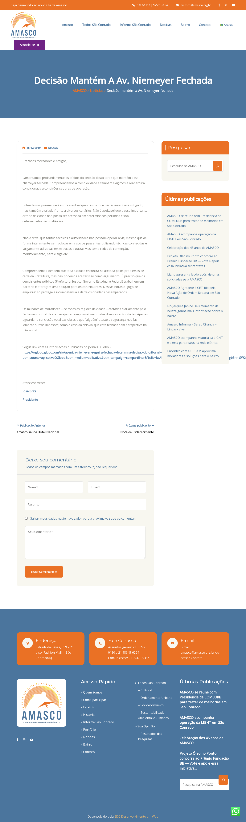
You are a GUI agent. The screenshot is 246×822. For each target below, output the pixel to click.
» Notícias (88, 737)
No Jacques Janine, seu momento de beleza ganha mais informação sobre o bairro (195, 311)
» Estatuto (88, 707)
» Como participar (93, 700)
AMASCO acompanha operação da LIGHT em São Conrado (191, 236)
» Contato (88, 752)
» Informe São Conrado (97, 722)
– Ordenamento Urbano (155, 698)
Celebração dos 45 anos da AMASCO (193, 248)
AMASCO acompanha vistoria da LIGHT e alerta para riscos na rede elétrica (195, 340)
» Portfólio (88, 729)
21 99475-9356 (139, 658)
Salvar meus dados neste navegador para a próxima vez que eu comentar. (83, 518)
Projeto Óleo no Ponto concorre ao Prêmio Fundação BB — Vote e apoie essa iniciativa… (204, 761)
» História (88, 715)
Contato (205, 25)
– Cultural (145, 690)
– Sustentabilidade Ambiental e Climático (153, 715)
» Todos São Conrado (150, 683)
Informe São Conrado (135, 25)
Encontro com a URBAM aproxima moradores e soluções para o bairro (193, 353)
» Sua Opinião (145, 726)
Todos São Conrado (96, 25)
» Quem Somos (91, 692)
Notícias (165, 25)
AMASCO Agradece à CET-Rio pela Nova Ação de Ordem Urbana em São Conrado (193, 293)
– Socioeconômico (151, 705)
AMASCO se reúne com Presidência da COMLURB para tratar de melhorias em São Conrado (195, 221)
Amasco (67, 25)
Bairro (185, 25)
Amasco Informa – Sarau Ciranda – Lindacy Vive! (192, 326)
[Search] (217, 166)
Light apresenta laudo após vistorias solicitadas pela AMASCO (193, 276)
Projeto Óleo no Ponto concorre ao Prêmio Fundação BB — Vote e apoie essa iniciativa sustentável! (193, 261)
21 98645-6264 (128, 652)
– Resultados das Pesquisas (150, 736)
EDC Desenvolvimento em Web (136, 816)
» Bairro (86, 744)
